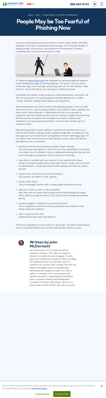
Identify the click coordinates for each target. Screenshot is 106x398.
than (78, 135)
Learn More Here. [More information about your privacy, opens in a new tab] (39, 389)
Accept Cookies (62, 395)
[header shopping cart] (94, 4)
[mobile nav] (101, 4)
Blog (38, 15)
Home (30, 15)
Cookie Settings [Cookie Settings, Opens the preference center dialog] (42, 395)
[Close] (102, 387)
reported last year (36, 80)
